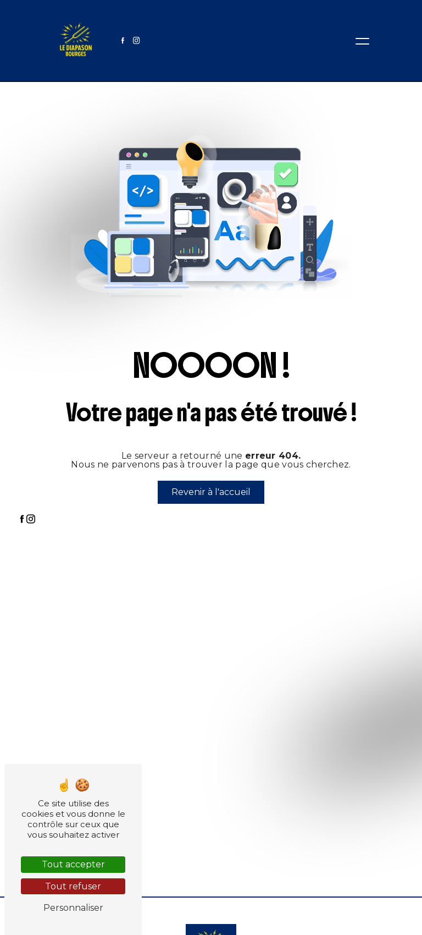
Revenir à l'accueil (211, 492)
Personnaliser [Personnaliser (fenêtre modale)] (73, 908)
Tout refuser (73, 886)
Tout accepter (73, 864)
